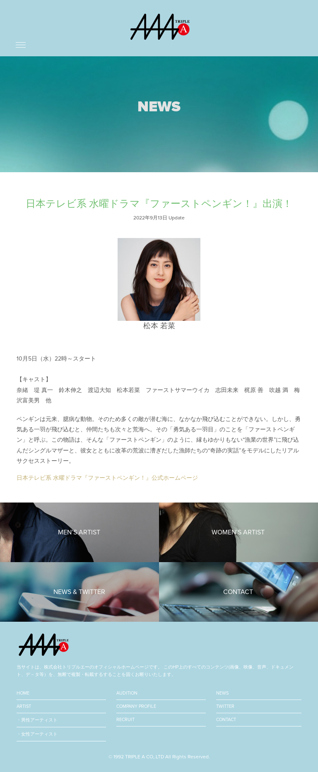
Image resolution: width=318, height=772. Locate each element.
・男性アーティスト (37, 720)
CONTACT (226, 719)
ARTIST (24, 706)
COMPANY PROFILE (136, 706)
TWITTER (225, 706)
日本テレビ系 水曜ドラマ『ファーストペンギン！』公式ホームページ (107, 477)
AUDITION (126, 693)
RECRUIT (125, 719)
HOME (23, 693)
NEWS (222, 693)
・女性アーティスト (37, 734)
